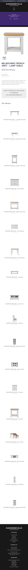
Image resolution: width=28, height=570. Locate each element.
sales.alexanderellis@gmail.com (15, 94)
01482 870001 (15, 92)
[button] (14, 9)
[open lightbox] (4, 58)
